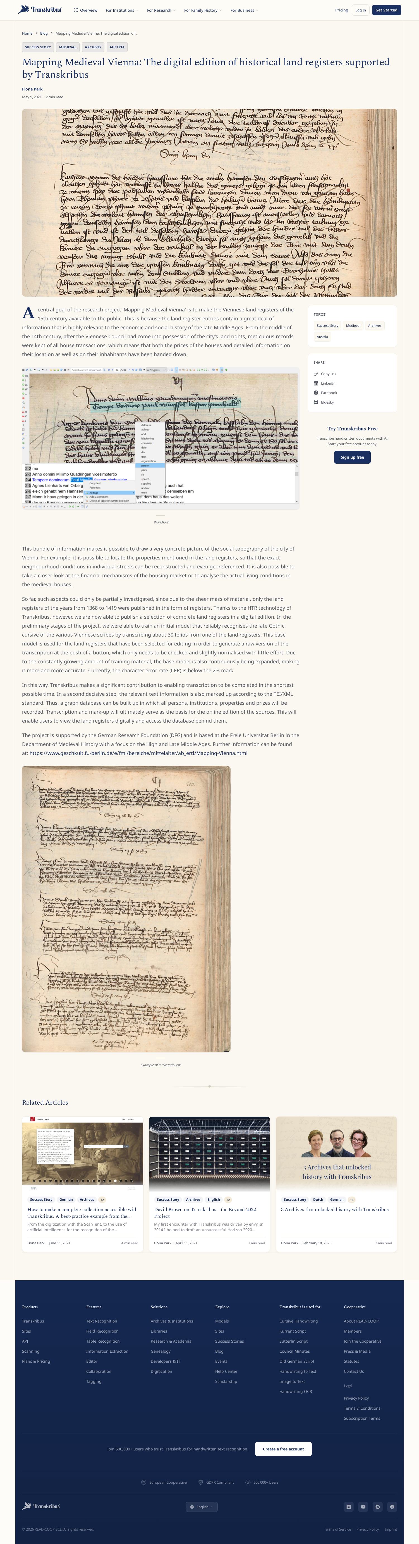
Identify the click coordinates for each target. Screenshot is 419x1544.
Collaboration (98, 1371)
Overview (85, 10)
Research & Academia (171, 1341)
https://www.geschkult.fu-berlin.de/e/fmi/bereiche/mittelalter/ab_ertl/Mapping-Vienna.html (139, 753)
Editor (91, 1361)
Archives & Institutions (172, 1321)
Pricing (341, 10)
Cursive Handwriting (298, 1321)
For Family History (203, 10)
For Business (245, 10)
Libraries (159, 1331)
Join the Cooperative (363, 1341)
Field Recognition (102, 1331)
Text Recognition (101, 1321)
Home (27, 33)
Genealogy (161, 1351)
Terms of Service (337, 1529)
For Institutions (122, 10)
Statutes (351, 1361)
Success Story (38, 47)
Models (222, 1321)
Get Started (386, 10)
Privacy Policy (356, 1398)
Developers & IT (165, 1361)
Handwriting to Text (297, 1371)
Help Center (226, 1371)
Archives (93, 47)
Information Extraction (107, 1351)
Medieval (67, 47)
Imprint (391, 1529)
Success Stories (229, 1341)
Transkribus (33, 1321)
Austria (117, 47)
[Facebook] (392, 1507)
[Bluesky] (378, 1507)
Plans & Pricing (36, 1361)
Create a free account (283, 1449)
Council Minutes (294, 1351)
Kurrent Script (292, 1331)
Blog (44, 33)
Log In (360, 10)
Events (221, 1361)
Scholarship (226, 1381)
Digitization (161, 1371)
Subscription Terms (362, 1418)
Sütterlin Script (293, 1341)
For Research (161, 10)
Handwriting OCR (295, 1391)
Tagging (94, 1381)
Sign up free (352, 457)
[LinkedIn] (349, 1507)
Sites (26, 1331)
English (202, 1506)
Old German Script (296, 1361)
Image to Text (292, 1381)
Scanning (31, 1351)
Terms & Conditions (362, 1408)
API (25, 1341)
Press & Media (357, 1351)
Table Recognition (103, 1341)
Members (353, 1331)
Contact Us (354, 1371)
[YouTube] (363, 1507)
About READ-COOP (361, 1321)
